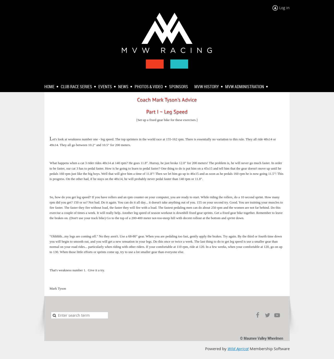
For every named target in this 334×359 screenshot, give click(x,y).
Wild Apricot (238, 348)
